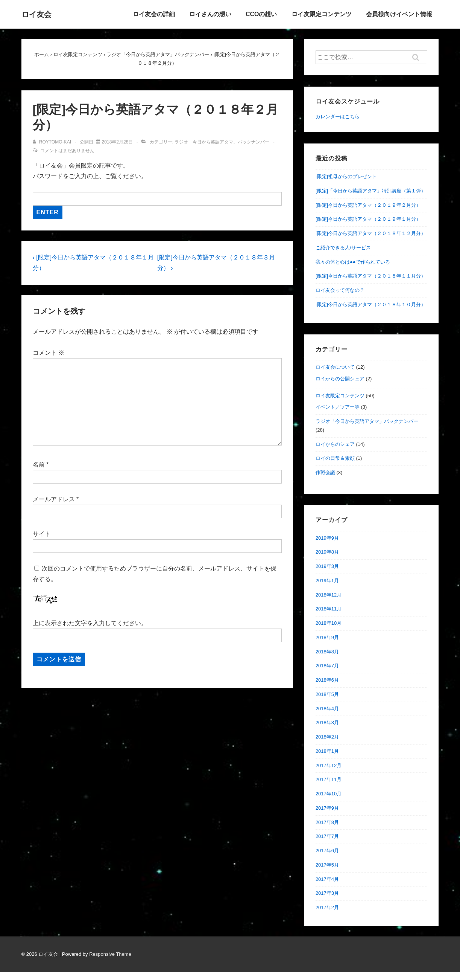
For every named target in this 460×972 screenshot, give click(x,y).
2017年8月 (327, 822)
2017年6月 (327, 850)
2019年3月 (327, 566)
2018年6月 (327, 680)
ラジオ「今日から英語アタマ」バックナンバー (222, 142)
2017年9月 (327, 808)
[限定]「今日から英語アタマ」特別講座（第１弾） (371, 191)
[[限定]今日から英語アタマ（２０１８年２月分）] (117, 142)
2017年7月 (327, 836)
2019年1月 (327, 580)
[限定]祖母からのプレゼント (346, 176)
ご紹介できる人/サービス (343, 247)
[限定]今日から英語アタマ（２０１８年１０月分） (371, 304)
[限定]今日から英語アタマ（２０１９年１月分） (368, 219)
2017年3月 (327, 893)
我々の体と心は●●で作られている (353, 262)
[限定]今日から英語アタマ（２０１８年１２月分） (371, 233)
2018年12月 (329, 595)
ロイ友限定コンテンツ (321, 14)
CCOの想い (261, 14)
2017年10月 (329, 794)
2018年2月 (327, 737)
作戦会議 (325, 472)
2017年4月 (327, 879)
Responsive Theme (110, 954)
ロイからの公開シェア (340, 378)
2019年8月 (327, 552)
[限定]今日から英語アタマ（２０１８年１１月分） (371, 276)
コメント (48, 352)
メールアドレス (54, 499)
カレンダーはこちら (338, 116)
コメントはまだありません (67, 150)
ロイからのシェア (335, 444)
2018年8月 (327, 652)
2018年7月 (327, 665)
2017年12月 (329, 765)
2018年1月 (327, 751)
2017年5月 (327, 865)
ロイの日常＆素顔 (335, 458)
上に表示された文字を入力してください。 (90, 623)
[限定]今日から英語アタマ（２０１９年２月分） (368, 205)
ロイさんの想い (210, 14)
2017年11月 (329, 779)
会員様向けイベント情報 (399, 14)
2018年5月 (327, 694)
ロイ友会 (36, 14)
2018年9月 (327, 637)
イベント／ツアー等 (338, 407)
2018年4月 (327, 708)
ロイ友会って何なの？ (340, 290)
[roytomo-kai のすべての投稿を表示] (53, 142)
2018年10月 (329, 623)
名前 (39, 464)
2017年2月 (327, 907)
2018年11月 (329, 609)
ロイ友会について (335, 367)
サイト (42, 534)
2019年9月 (327, 538)
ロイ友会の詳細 (154, 14)
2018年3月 (327, 722)
